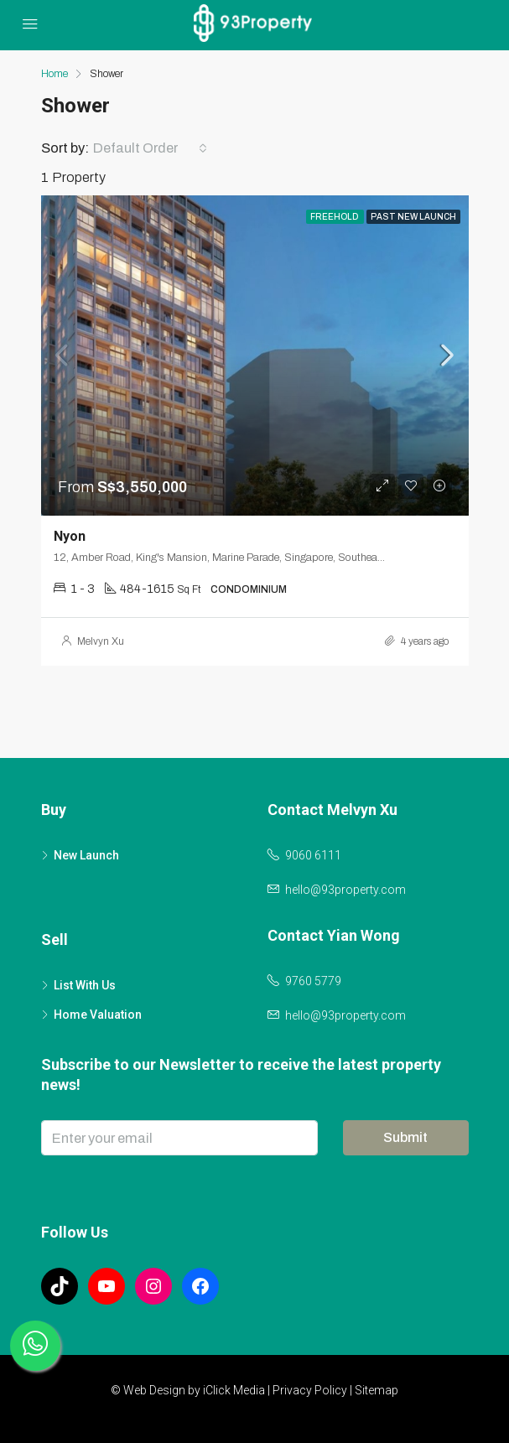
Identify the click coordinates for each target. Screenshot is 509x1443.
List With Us (85, 985)
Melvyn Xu (100, 641)
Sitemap (376, 1390)
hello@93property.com (345, 889)
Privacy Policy (310, 1390)
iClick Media (234, 1390)
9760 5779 (313, 981)
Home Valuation (98, 1014)
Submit (405, 1137)
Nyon (70, 536)
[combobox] (150, 148)
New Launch (86, 855)
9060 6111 (313, 855)
